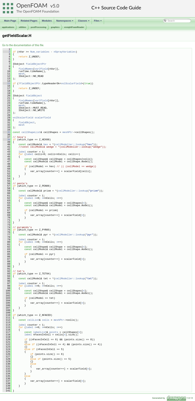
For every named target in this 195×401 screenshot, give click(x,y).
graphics (55, 27)
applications (8, 27)
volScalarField (71, 83)
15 (6, 83)
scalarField (43, 117)
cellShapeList (31, 132)
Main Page (10, 20)
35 (6, 132)
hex (46, 144)
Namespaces (65, 21)
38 (6, 139)
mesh (21, 73)
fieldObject (34, 95)
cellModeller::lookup (69, 144)
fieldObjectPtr (36, 64)
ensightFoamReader (74, 27)
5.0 (56, 5)
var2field (41, 69)
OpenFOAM (31, 5)
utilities (22, 27)
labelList (39, 332)
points (53, 332)
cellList (33, 320)
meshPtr (67, 132)
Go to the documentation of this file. (23, 45)
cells (45, 320)
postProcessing (38, 27)
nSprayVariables (65, 51)
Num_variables (39, 51)
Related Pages (29, 20)
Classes (84, 21)
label (22, 151)
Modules (47, 20)
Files (98, 21)
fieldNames (26, 69)
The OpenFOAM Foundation (37, 11)
